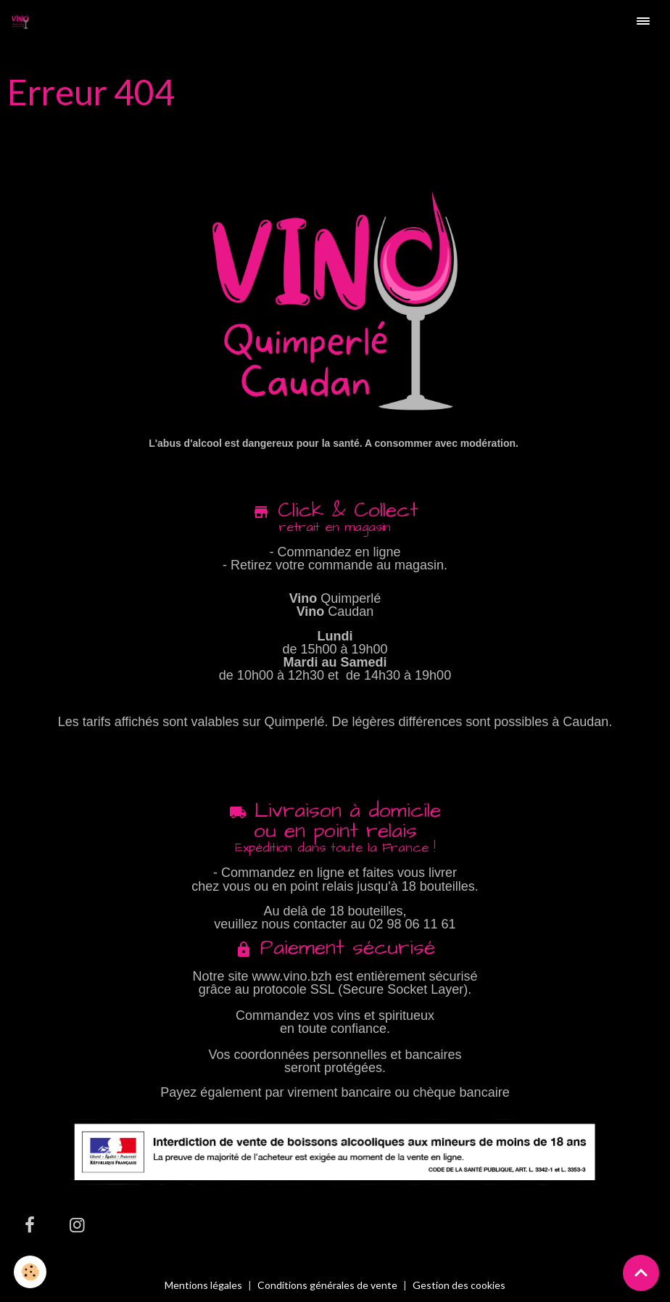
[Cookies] (31, 1272)
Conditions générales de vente (327, 1285)
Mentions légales (203, 1285)
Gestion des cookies (459, 1285)
